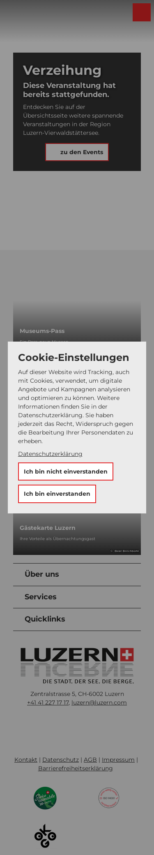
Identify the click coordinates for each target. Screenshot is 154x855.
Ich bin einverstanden (57, 493)
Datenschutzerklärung (50, 454)
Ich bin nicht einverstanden (66, 471)
